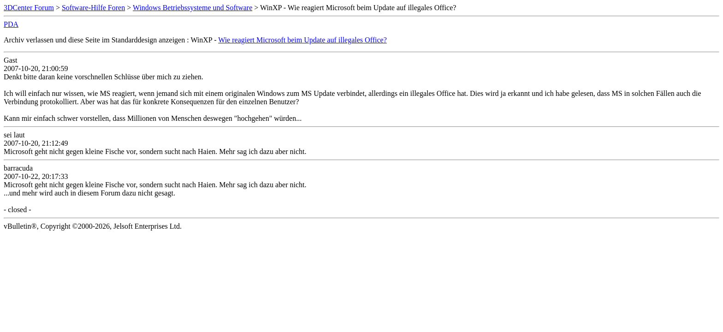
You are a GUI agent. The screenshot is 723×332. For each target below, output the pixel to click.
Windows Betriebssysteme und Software (192, 8)
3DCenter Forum (29, 8)
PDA (11, 24)
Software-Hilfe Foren (93, 8)
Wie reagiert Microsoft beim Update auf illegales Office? (302, 40)
